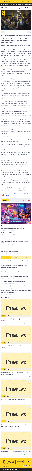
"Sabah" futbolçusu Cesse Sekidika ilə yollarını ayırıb (16, 451)
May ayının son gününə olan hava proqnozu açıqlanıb (14, 276)
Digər (6, 278)
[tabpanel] (16, 277)
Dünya (6, 274)
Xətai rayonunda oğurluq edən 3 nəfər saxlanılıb (13, 286)
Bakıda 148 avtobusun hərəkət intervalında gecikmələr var (12, 228)
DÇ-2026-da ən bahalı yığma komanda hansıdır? (13, 281)
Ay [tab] (26, 257)
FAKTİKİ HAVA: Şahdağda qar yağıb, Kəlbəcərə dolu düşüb (12, 246)
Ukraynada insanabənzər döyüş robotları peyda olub (14, 272)
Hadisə (6, 288)
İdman (6, 283)
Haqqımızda (6, 466)
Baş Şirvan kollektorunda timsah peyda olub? (10, 251)
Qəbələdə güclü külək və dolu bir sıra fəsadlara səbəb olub (16, 260)
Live (12, 466)
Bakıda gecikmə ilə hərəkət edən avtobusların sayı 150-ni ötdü (13, 237)
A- (28, 32)
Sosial (2, 32)
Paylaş (5, 200)
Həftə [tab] (16, 257)
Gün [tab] (6, 257)
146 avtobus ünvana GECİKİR (6, 232)
